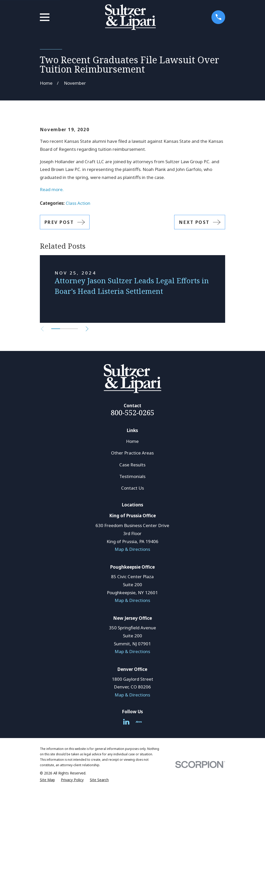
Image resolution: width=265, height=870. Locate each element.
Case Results (132, 552)
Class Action (78, 291)
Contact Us (132, 576)
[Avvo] (139, 809)
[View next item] (90, 416)
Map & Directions (132, 637)
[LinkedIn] (126, 809)
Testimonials (132, 564)
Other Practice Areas (132, 541)
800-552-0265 (132, 500)
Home (132, 529)
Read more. (52, 277)
